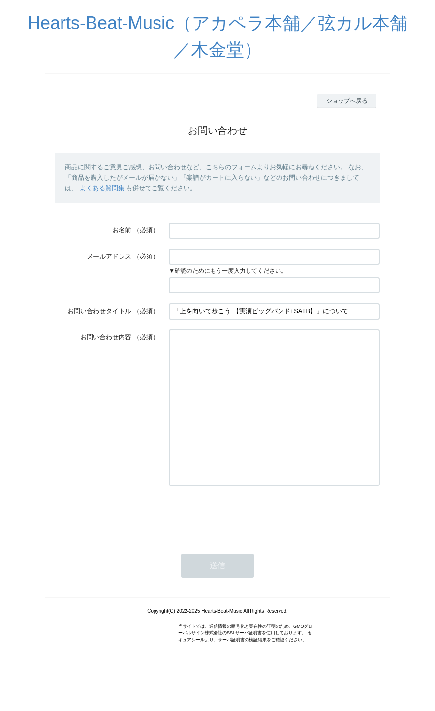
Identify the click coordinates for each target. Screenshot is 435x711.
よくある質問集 (102, 188)
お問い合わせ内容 (105, 337)
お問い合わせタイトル (99, 311)
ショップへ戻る (347, 100)
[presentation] (243, 544)
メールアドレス (109, 256)
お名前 (121, 230)
